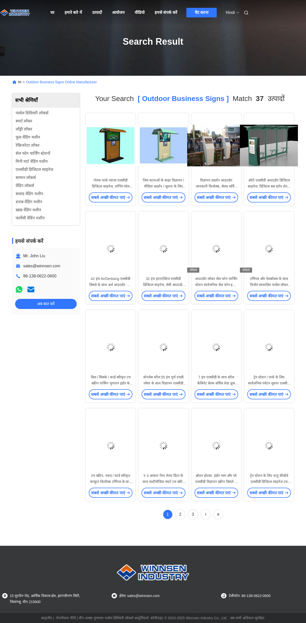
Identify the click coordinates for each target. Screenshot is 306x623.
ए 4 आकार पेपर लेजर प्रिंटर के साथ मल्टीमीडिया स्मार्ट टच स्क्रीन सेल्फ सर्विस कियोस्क (163, 482)
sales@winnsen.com (41, 266)
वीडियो (140, 12)
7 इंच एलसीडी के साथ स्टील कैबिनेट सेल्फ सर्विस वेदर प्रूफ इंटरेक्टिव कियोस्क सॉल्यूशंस (216, 383)
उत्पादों (97, 12)
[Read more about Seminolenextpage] (205, 514)
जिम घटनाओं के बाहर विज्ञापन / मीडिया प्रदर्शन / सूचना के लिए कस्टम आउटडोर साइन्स (163, 186)
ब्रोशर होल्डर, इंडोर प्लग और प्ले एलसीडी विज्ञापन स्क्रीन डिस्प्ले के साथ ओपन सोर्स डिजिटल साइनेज (216, 482)
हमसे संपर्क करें (166, 12)
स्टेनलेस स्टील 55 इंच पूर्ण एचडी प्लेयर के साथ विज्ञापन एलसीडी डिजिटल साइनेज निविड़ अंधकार (163, 383)
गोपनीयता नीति (66, 618)
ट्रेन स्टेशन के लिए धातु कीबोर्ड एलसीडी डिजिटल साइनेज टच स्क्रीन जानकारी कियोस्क (269, 482)
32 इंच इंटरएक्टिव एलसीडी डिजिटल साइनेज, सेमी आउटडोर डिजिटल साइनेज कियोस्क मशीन (163, 285)
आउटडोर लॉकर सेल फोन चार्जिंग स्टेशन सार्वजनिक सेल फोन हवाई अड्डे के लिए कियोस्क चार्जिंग (216, 285)
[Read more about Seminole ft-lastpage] (218, 514)
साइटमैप (46, 618)
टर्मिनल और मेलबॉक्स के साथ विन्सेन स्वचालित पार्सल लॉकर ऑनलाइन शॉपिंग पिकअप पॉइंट (269, 285)
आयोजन (118, 12)
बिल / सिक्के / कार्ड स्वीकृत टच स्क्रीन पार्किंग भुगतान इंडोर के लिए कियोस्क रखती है (111, 383)
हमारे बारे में (73, 12)
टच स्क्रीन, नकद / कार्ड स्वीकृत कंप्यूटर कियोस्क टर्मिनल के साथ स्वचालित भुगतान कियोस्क (110, 482)
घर (52, 12)
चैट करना (201, 12)
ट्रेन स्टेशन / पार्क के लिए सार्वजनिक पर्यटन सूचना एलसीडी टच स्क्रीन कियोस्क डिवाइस (269, 383)
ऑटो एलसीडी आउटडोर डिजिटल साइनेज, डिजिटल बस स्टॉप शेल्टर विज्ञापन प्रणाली (269, 186)
